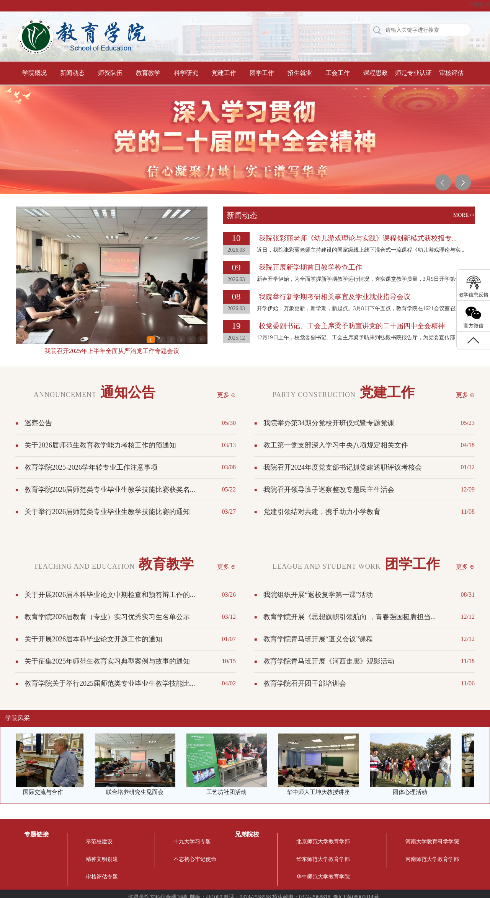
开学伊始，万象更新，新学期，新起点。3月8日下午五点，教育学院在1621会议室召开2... (362, 308)
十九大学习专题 (192, 841)
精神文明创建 (102, 859)
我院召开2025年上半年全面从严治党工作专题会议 (111, 351)
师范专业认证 (413, 73)
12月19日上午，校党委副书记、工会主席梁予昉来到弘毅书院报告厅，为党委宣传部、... (361, 337)
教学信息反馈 (473, 295)
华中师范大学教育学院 (323, 877)
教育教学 (148, 73)
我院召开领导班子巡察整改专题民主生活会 (328, 489)
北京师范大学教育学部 (323, 841)
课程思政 (375, 73)
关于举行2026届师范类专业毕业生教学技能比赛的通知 (107, 512)
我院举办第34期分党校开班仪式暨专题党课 (328, 423)
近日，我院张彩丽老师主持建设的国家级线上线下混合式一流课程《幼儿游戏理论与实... (361, 250)
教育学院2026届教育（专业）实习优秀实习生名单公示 (107, 617)
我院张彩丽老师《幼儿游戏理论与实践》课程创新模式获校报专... (358, 238)
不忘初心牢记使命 (194, 859)
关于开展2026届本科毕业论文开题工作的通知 (93, 639)
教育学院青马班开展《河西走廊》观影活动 (328, 661)
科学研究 (186, 73)
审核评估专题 (102, 877)
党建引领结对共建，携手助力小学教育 (322, 512)
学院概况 (34, 73)
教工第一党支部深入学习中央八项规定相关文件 (335, 445)
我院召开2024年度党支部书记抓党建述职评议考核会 (342, 467)
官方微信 (473, 326)
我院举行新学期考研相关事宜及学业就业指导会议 (334, 297)
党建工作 (224, 73)
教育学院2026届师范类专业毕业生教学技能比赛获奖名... (109, 489)
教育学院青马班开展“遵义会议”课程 (318, 639)
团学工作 (262, 73)
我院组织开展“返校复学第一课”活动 (318, 595)
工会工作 (337, 73)
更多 (223, 395)
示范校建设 (99, 841)
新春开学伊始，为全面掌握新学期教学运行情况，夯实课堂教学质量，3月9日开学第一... (361, 279)
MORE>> (464, 215)
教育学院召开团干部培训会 (304, 683)
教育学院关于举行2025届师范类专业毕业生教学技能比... (109, 683)
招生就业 (299, 73)
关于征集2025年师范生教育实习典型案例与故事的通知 (107, 661)
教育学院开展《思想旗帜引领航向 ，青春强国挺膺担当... (349, 617)
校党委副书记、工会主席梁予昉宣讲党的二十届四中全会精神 (352, 326)
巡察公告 (38, 423)
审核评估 (451, 73)
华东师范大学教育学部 (323, 859)
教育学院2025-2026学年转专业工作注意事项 (91, 467)
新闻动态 (72, 73)
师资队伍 (110, 73)
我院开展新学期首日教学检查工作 (310, 267)
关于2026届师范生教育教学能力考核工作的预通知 (100, 445)
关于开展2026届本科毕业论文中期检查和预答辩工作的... (109, 595)
